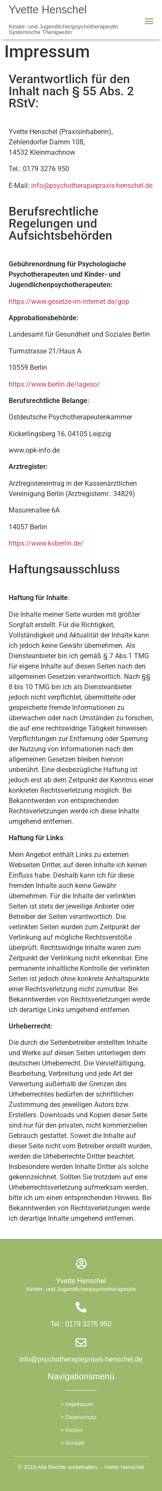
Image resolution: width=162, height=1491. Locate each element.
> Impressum (76, 1404)
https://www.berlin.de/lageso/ (54, 384)
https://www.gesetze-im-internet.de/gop (69, 301)
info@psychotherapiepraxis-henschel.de (91, 185)
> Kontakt (72, 1443)
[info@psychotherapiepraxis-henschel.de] (81, 1342)
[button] (149, 21)
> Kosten (71, 1430)
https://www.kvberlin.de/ (46, 543)
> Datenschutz (78, 1417)
